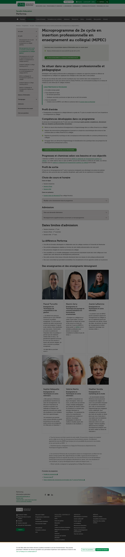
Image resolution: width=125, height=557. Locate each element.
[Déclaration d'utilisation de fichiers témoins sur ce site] (62, 549)
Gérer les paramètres (88, 549)
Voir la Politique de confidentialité (25, 551)
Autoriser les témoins (102, 549)
